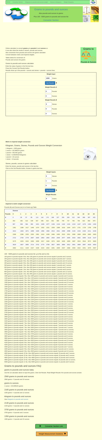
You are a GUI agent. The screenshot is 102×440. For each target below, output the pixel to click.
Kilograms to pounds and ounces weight (36, 2)
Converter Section (18, 2)
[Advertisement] (51, 35)
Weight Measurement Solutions (52, 434)
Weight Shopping (68, 2)
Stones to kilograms (55, 2)
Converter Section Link (51, 426)
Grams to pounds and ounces (51, 9)
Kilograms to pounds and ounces (17, 399)
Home (8, 2)
